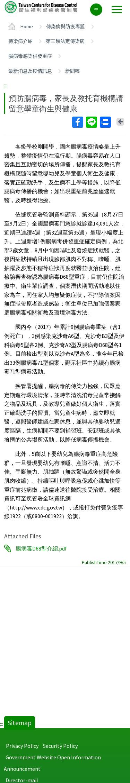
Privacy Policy (22, 745)
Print (105, 122)
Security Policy (60, 745)
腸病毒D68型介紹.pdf (41, 548)
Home (26, 26)
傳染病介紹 (20, 41)
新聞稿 (72, 71)
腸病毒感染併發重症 (30, 56)
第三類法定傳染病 (65, 41)
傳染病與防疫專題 (65, 26)
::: (5, 85)
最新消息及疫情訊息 (30, 71)
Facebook (77, 122)
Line (91, 122)
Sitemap (20, 723)
